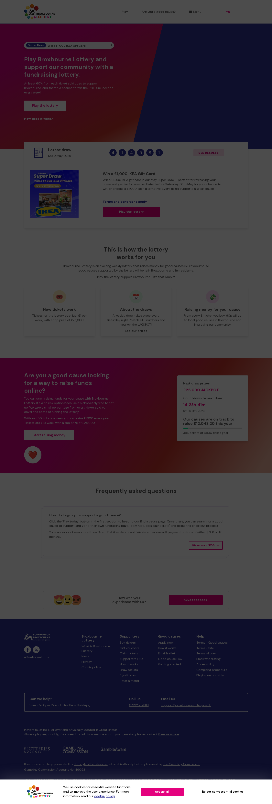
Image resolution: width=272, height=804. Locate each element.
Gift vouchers (129, 648)
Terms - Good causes (212, 642)
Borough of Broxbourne (90, 764)
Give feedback (195, 600)
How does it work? (38, 119)
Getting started (169, 664)
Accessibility (205, 664)
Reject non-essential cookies (223, 791)
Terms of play (206, 653)
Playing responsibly (210, 675)
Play (125, 12)
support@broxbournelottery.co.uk (186, 705)
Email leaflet (166, 653)
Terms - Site (205, 648)
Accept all (162, 791)
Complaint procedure (211, 670)
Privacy (87, 662)
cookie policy (104, 796)
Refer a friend (129, 681)
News (85, 656)
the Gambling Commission (181, 764)
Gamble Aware (168, 734)
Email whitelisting (208, 659)
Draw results (129, 670)
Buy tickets (128, 642)
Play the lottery (45, 105)
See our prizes (136, 331)
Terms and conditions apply (125, 202)
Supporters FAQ (131, 659)
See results (208, 152)
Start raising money (49, 435)
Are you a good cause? (159, 12)
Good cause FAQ (170, 659)
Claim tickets (129, 653)
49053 (80, 770)
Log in (229, 11)
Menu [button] (195, 12)
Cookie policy (91, 667)
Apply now (165, 642)
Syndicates (128, 675)
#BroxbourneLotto (36, 657)
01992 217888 (139, 705)
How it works (129, 664)
